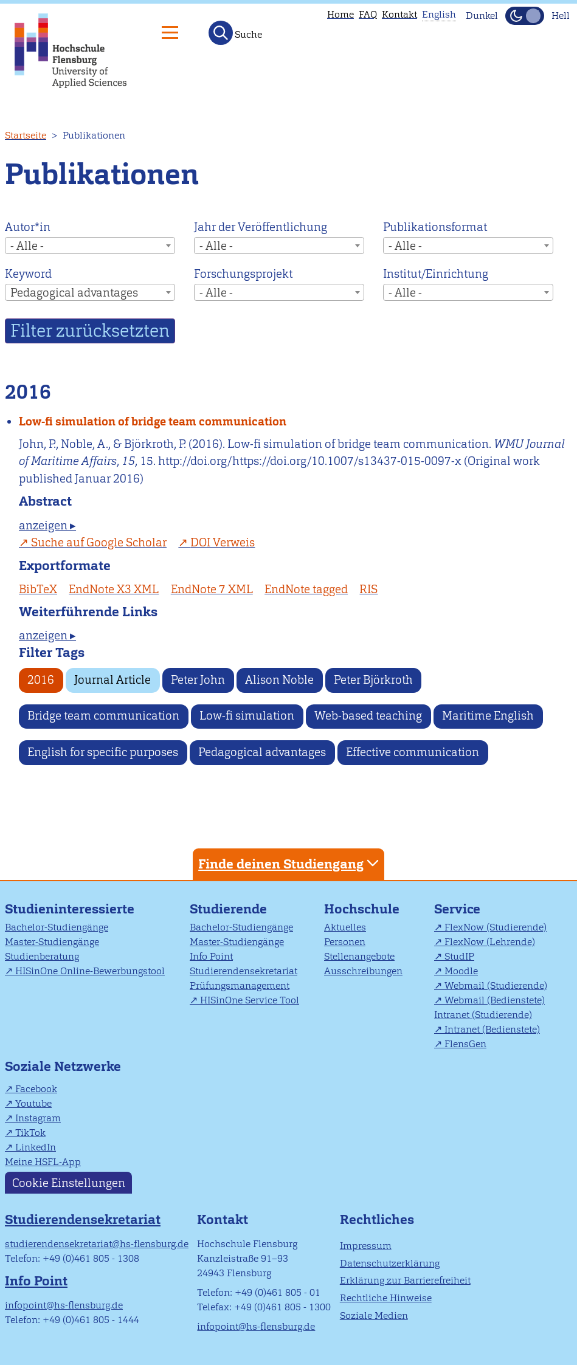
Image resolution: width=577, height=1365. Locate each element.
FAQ (368, 14)
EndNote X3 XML (114, 589)
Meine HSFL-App (43, 1161)
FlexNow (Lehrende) (489, 941)
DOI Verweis (222, 542)
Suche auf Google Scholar (99, 542)
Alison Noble (279, 679)
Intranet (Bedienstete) (492, 1029)
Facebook (36, 1088)
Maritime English (488, 715)
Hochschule (361, 909)
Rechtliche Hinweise (386, 1297)
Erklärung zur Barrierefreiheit (405, 1280)
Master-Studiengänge (52, 941)
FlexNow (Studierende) (495, 927)
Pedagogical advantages (262, 752)
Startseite (25, 135)
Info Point (211, 956)
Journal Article (112, 679)
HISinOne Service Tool (249, 1000)
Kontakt (399, 14)
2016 (40, 679)
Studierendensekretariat (243, 970)
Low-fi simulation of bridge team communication (152, 421)
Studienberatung (42, 956)
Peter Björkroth (373, 679)
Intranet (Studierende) (483, 1014)
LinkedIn (35, 1147)
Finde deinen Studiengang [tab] (290, 863)
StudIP (459, 956)
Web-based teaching (368, 715)
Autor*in (27, 227)
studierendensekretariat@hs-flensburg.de (96, 1243)
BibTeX (38, 589)
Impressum (366, 1245)
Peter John (198, 679)
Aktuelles (345, 927)
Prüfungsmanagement (239, 985)
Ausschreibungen (363, 970)
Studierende (228, 909)
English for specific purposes (102, 752)
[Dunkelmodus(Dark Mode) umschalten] (524, 16)
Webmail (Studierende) (495, 985)
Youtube (33, 1103)
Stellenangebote (359, 956)
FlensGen (465, 1043)
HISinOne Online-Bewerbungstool (90, 970)
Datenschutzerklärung (390, 1263)
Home (340, 14)
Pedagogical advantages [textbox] (74, 292)
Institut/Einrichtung (435, 273)
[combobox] (90, 245)
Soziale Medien (374, 1315)
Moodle (461, 970)
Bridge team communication (103, 715)
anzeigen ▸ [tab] (47, 525)
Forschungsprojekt (243, 273)
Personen (344, 941)
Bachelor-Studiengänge (56, 927)
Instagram (38, 1118)
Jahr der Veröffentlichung (260, 227)
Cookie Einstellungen (68, 1182)
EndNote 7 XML (212, 589)
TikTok (30, 1132)
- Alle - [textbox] (27, 245)
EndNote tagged (306, 589)
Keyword (28, 273)
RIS (368, 589)
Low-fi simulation (246, 715)
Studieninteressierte (69, 909)
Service (457, 909)
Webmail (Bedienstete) (494, 1000)
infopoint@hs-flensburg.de (64, 1305)
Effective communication (412, 752)
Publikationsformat (435, 227)
